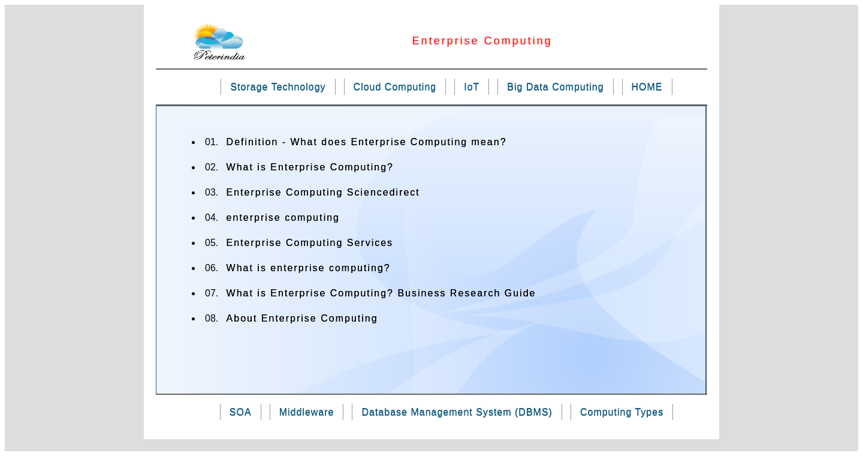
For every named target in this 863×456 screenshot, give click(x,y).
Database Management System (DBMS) (456, 412)
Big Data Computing (555, 87)
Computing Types (621, 412)
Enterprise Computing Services (310, 243)
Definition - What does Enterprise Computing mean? (367, 142)
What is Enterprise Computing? (310, 167)
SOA (241, 412)
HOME (647, 87)
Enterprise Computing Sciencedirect (323, 192)
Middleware (306, 412)
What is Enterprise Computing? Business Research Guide (381, 293)
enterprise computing (283, 217)
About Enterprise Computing (302, 318)
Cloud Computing (395, 87)
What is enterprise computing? (309, 268)
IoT (471, 87)
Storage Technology (277, 87)
